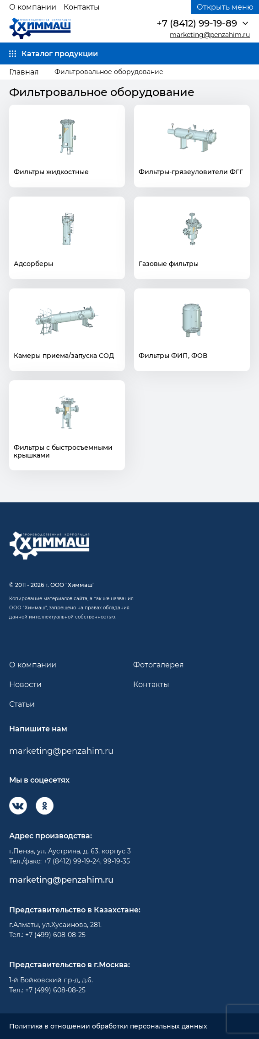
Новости (25, 684)
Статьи (22, 704)
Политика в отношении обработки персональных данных (108, 1026)
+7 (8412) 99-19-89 (196, 23)
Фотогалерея (158, 665)
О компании (32, 7)
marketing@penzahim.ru (210, 35)
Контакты (82, 7)
